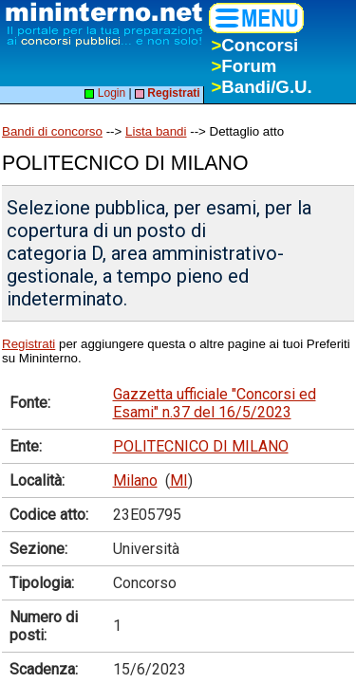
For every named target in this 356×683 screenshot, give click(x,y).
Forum (243, 66)
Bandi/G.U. (261, 87)
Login (104, 93)
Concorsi (254, 45)
